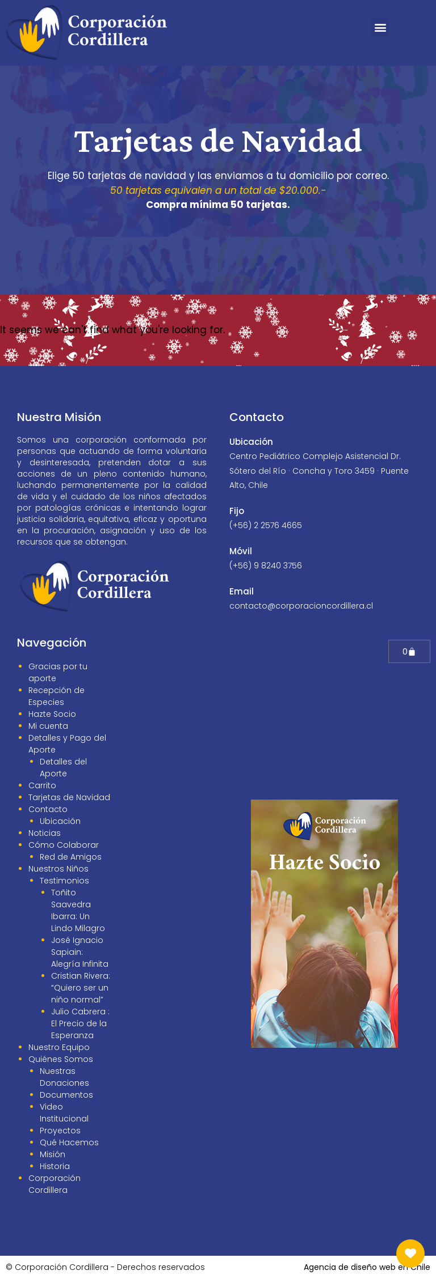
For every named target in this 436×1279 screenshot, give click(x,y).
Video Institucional (64, 1112)
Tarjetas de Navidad (69, 797)
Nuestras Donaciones (64, 1077)
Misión (52, 1154)
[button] (380, 27)
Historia (55, 1166)
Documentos (66, 1094)
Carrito (42, 785)
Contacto (48, 809)
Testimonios (64, 880)
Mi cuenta (48, 726)
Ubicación (60, 821)
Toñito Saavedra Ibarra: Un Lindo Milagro (78, 910)
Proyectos (60, 1130)
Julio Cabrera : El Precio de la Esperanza (80, 1023)
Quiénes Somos (60, 1059)
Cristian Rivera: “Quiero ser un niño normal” (80, 987)
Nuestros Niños (58, 868)
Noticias (44, 833)
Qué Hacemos (69, 1142)
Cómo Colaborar (63, 845)
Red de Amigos (71, 856)
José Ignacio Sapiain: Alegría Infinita (79, 952)
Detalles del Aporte (63, 767)
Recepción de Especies (56, 696)
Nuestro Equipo (59, 1047)
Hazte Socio (52, 714)
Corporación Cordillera (54, 1184)
